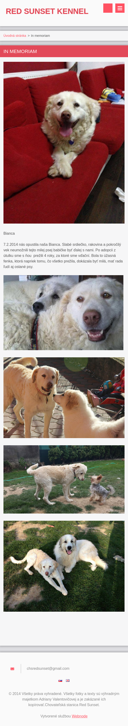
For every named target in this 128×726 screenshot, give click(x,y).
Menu (120, 8)
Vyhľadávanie (108, 8)
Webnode (80, 716)
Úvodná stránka (14, 35)
